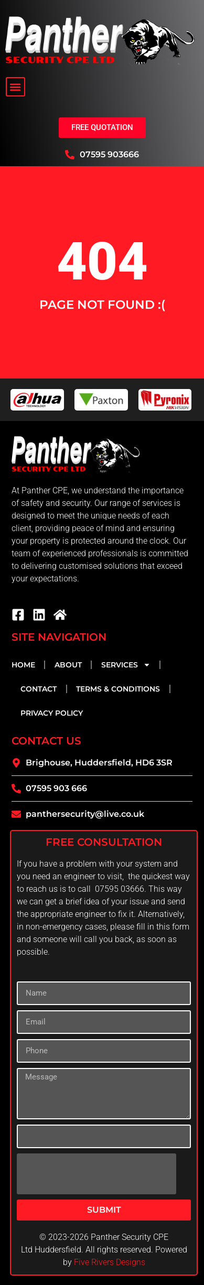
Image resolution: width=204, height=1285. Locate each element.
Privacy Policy (51, 713)
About (68, 665)
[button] (15, 86)
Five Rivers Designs (109, 1262)
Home (23, 665)
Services (126, 665)
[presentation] (96, 1173)
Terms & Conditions (118, 689)
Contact (38, 689)
